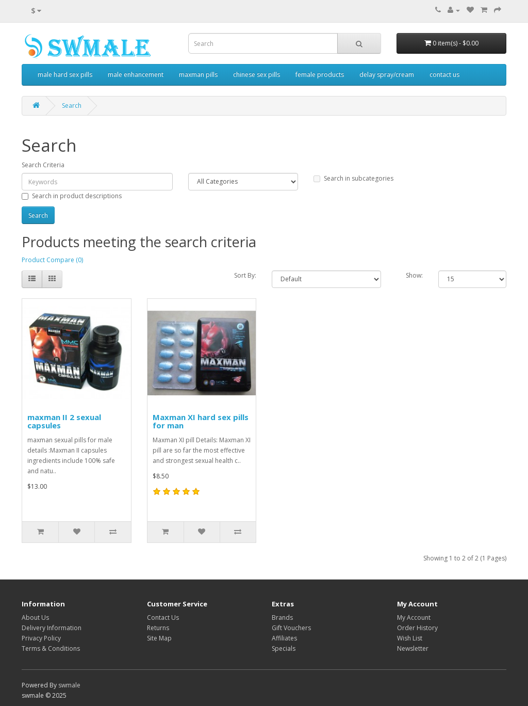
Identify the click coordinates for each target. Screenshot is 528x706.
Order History (417, 627)
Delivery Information (51, 627)
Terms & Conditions (51, 648)
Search (71, 105)
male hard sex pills (65, 74)
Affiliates (284, 638)
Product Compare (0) (52, 259)
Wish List (409, 638)
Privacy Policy (41, 638)
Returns (158, 627)
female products (319, 74)
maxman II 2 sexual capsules (64, 421)
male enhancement (135, 74)
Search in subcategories (353, 178)
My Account (414, 617)
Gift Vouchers (291, 627)
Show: (414, 275)
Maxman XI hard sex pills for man (201, 421)
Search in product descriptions (72, 195)
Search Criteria (43, 165)
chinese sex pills (256, 74)
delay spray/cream (386, 74)
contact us (444, 74)
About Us (35, 617)
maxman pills (198, 74)
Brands (282, 617)
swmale (69, 685)
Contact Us (163, 617)
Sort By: (245, 275)
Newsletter (412, 648)
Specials (283, 648)
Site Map (159, 638)
